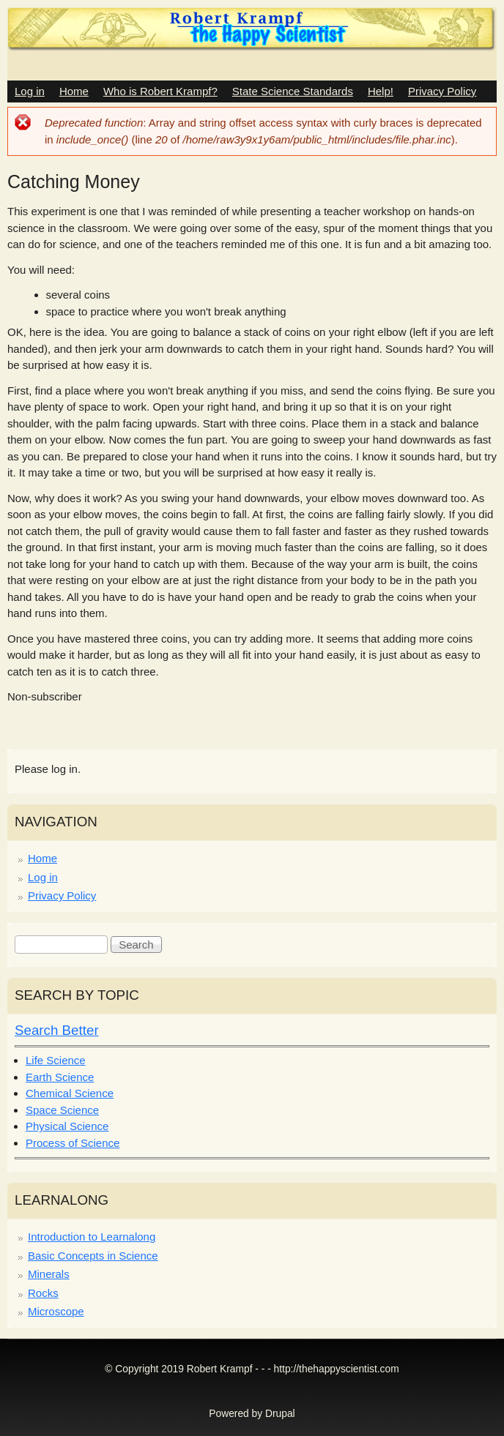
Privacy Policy (442, 91)
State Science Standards (292, 91)
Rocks (43, 1293)
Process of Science (72, 1143)
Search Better (57, 1030)
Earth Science (60, 1077)
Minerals (49, 1274)
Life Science (56, 1060)
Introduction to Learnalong (91, 1236)
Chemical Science (70, 1093)
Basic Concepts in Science (93, 1255)
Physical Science (67, 1126)
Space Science (62, 1110)
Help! (380, 91)
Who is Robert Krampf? (160, 91)
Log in (30, 91)
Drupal (280, 1413)
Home (74, 91)
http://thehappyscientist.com (336, 1369)
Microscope (56, 1311)
